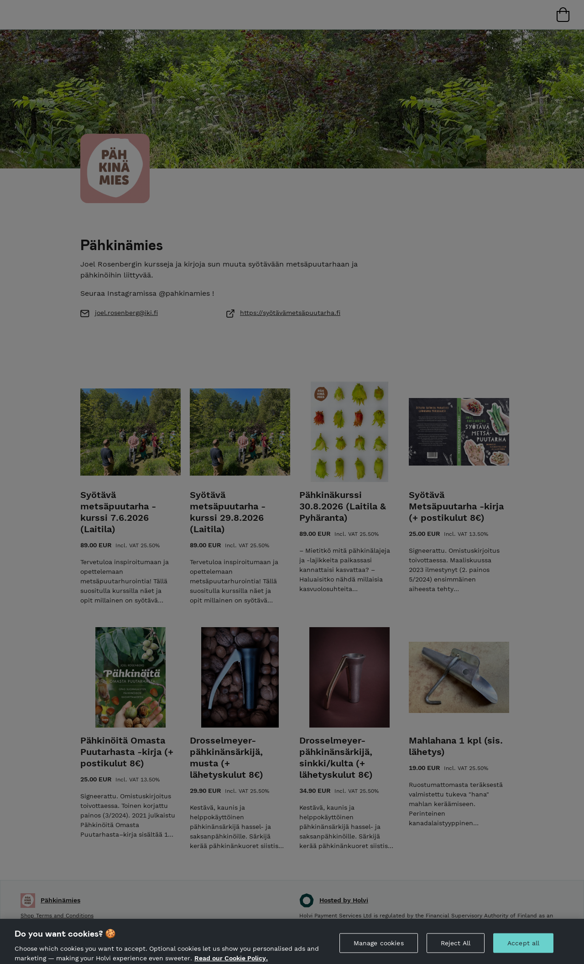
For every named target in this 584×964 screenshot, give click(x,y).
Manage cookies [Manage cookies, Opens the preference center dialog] (379, 947)
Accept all (523, 947)
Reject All (455, 947)
